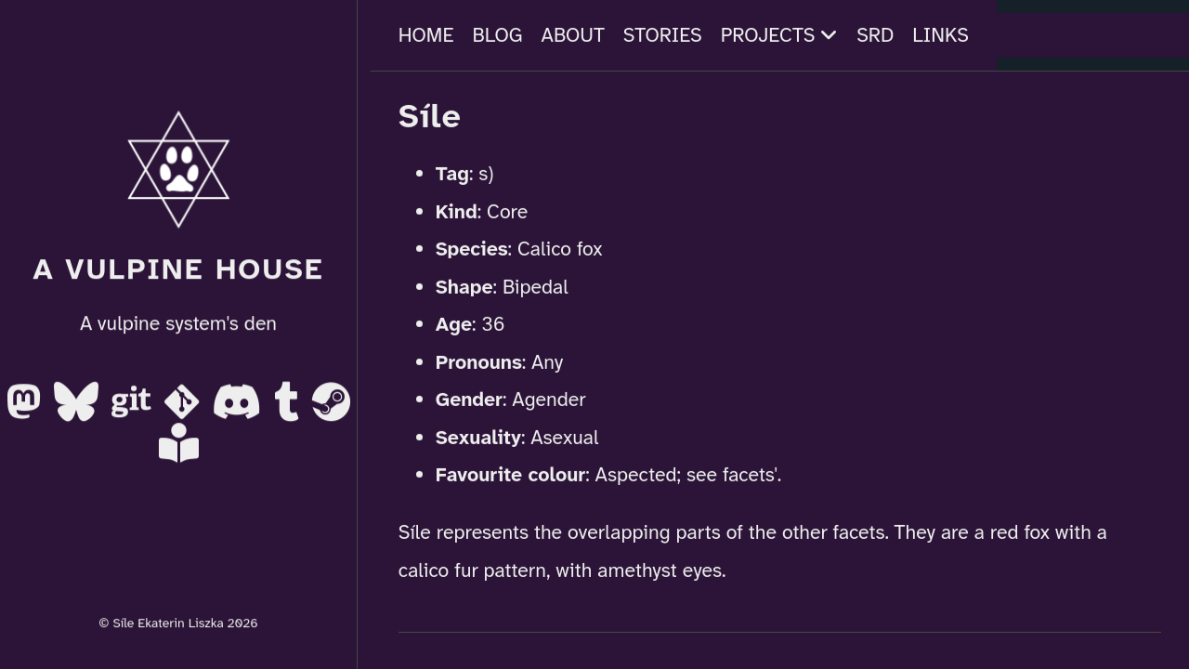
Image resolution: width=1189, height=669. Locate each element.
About (573, 35)
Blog (498, 35)
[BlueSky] (79, 409)
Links (940, 35)
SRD (875, 35)
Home (426, 35)
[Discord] (239, 409)
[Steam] (331, 409)
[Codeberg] (184, 409)
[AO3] (179, 450)
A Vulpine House (178, 269)
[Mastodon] (26, 409)
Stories (662, 35)
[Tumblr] (289, 409)
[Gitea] (134, 409)
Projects (780, 35)
